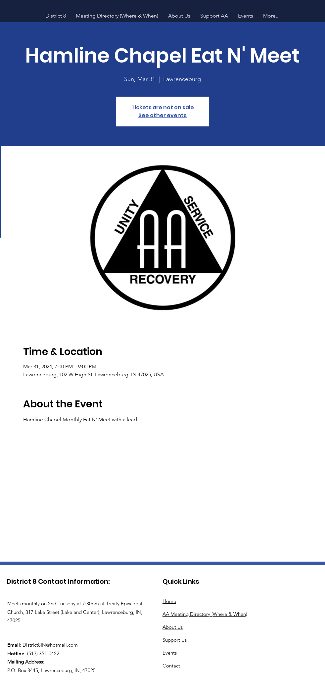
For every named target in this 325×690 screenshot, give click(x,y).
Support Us (174, 640)
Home (169, 601)
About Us (172, 627)
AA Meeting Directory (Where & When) (204, 614)
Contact (171, 666)
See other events (162, 115)
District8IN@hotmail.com (50, 645)
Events (169, 653)
